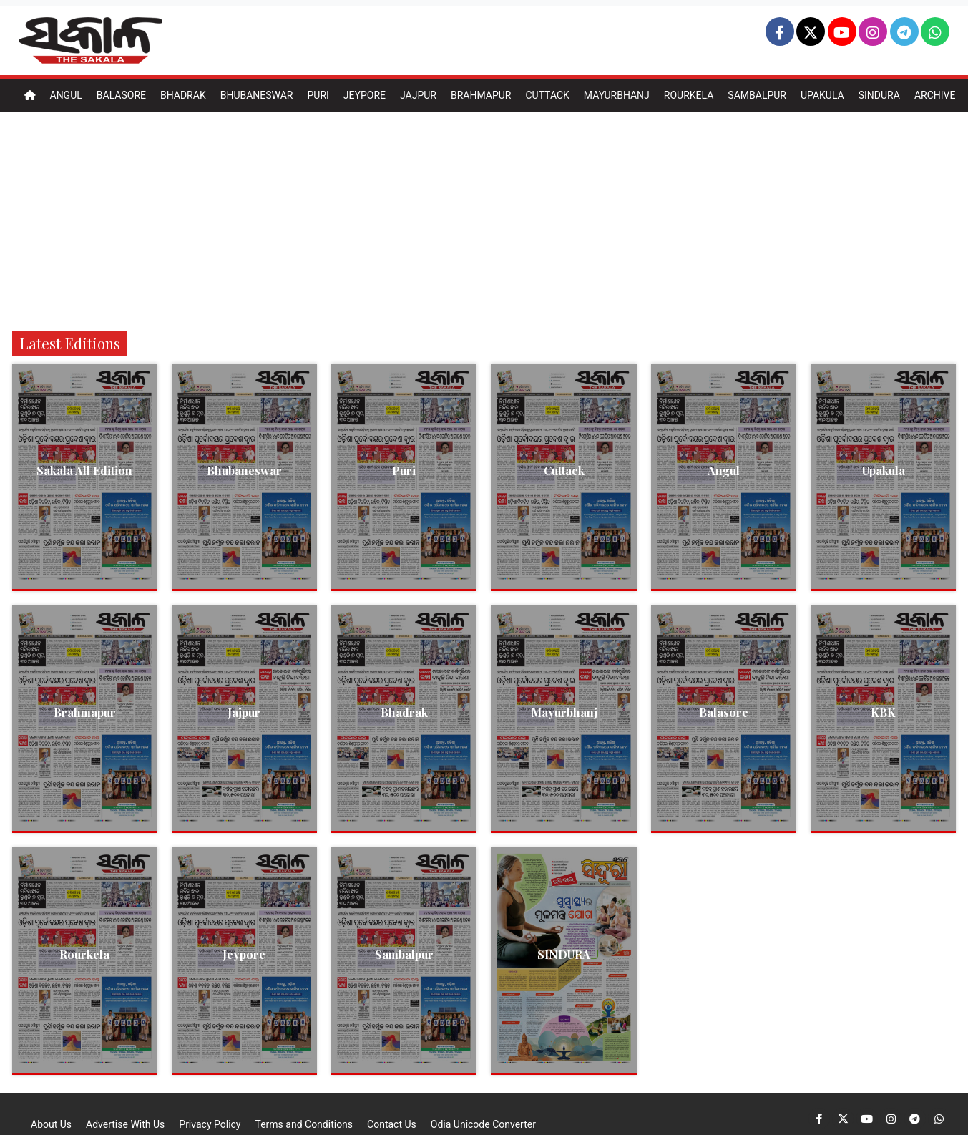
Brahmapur (481, 95)
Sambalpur (757, 95)
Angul (66, 95)
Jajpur (418, 95)
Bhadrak (183, 95)
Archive (935, 95)
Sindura (879, 95)
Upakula (822, 95)
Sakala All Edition (84, 470)
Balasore (121, 95)
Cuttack (547, 95)
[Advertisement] (484, 220)
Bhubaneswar (256, 95)
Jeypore (364, 95)
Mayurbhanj (617, 95)
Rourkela (689, 95)
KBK (883, 712)
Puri (317, 95)
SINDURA (563, 954)
